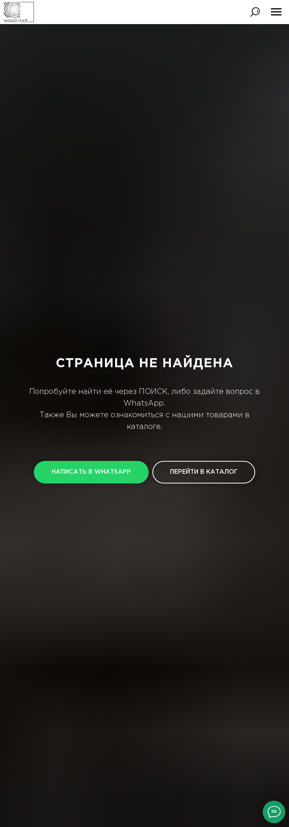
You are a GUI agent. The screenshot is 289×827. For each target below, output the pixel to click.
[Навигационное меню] (276, 12)
